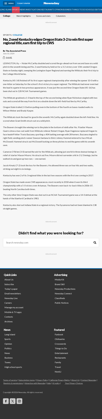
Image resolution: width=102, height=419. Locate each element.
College (6, 16)
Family (58, 362)
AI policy (56, 383)
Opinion (59, 10)
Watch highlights (23, 16)
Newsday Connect (63, 293)
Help (49, 383)
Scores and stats (43, 16)
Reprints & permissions (13, 383)
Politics (8, 348)
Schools (90, 10)
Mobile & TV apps (13, 312)
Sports (16, 10)
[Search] (95, 242)
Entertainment (61, 353)
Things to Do (78, 10)
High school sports (13, 367)
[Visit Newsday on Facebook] (6, 401)
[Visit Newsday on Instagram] (19, 401)
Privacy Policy (42, 380)
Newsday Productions (65, 289)
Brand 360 (60, 284)
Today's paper (11, 289)
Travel (58, 367)
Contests (8, 316)
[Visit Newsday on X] (12, 401)
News (22, 10)
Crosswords (60, 343)
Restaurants (47, 10)
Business (67, 10)
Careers (8, 302)
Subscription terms (27, 380)
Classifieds (60, 298)
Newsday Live (11, 298)
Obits (97, 10)
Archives (8, 321)
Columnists (61, 16)
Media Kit (59, 279)
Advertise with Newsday (35, 383)
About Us (8, 279)
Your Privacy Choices (74, 383)
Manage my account (13, 307)
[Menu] (9, 3)
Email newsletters (12, 293)
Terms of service (10, 380)
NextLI (58, 371)
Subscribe (9, 284)
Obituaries (60, 339)
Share (7, 57)
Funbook (59, 334)
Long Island (6, 10)
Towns (7, 362)
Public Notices (62, 302)
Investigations (33, 10)
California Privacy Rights (59, 380)
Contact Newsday (88, 380)
